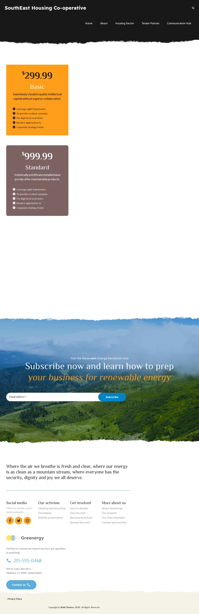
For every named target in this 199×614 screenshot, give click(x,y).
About (104, 23)
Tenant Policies (150, 23)
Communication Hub (179, 23)
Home (89, 23)
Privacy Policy (14, 599)
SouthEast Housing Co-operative (45, 8)
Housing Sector (124, 23)
